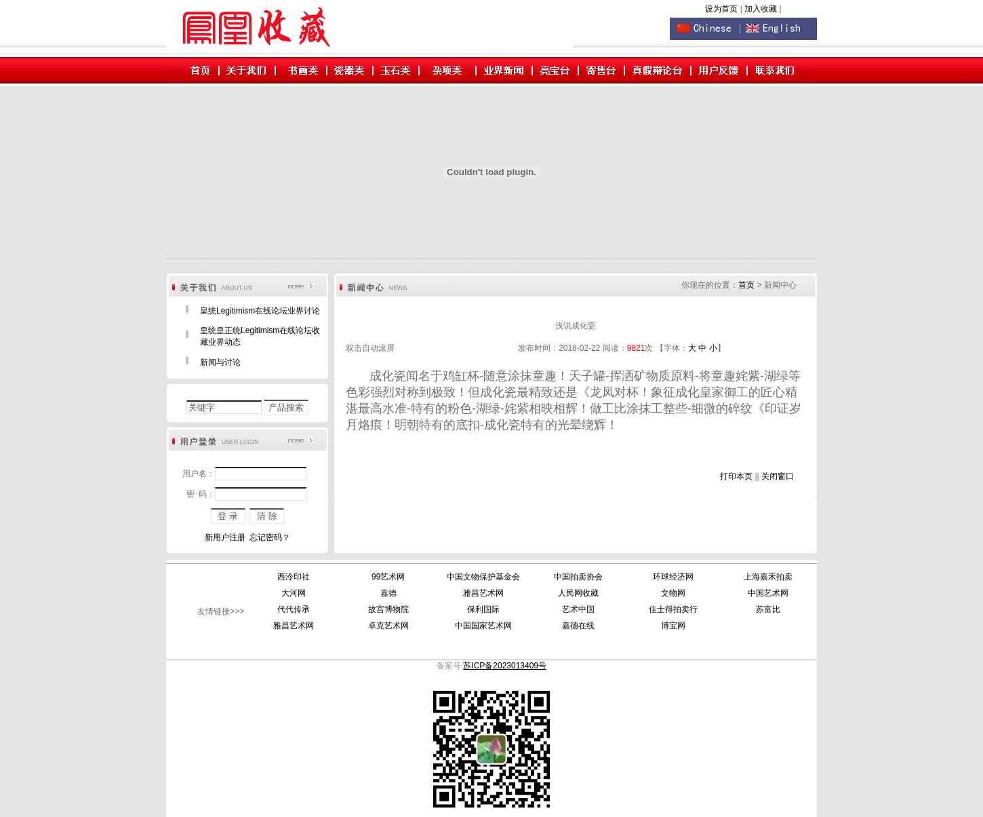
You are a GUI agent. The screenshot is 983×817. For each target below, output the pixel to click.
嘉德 (388, 593)
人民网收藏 (578, 593)
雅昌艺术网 (483, 593)
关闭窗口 (777, 476)
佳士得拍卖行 (673, 609)
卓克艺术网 (388, 625)
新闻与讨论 (220, 362)
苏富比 (768, 609)
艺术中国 (578, 609)
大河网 (293, 593)
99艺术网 (388, 577)
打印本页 (736, 476)
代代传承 (293, 609)
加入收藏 (761, 9)
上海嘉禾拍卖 (768, 577)
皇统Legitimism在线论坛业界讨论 (260, 311)
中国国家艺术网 (483, 625)
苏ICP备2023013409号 (504, 665)
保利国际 (483, 609)
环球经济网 (673, 577)
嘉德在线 (578, 625)
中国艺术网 (768, 593)
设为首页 (721, 9)
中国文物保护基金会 (483, 577)
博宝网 (673, 625)
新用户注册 (225, 537)
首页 (746, 285)
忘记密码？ (269, 537)
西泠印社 (293, 577)
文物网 (673, 593)
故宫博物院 (388, 609)
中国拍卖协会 (578, 577)
